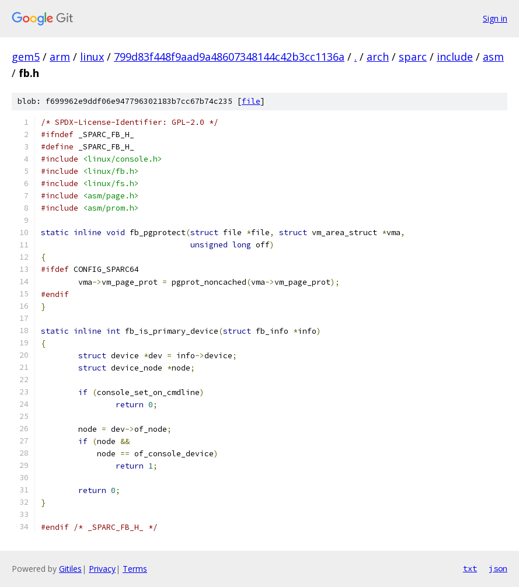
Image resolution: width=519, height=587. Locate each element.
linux (92, 57)
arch (378, 57)
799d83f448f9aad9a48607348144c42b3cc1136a (229, 57)
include (455, 57)
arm (60, 57)
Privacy (102, 568)
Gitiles (70, 568)
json (498, 568)
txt (470, 568)
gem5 (26, 57)
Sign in (495, 18)
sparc (413, 57)
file (251, 101)
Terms (135, 568)
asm (493, 57)
